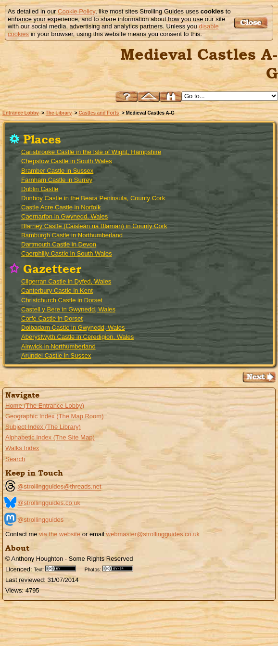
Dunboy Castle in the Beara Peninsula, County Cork (93, 198)
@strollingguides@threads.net (59, 486)
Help (126, 96)
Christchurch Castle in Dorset (61, 300)
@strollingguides (40, 519)
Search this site (171, 96)
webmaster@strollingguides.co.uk (153, 534)
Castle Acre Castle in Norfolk (61, 207)
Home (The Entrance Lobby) (44, 405)
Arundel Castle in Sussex (56, 355)
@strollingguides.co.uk (48, 502)
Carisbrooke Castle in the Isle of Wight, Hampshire (91, 151)
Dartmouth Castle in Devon (58, 244)
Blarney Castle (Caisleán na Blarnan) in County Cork (94, 226)
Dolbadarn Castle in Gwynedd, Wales (73, 327)
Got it (252, 22)
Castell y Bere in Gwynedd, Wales (68, 309)
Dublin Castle (39, 189)
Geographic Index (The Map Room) (54, 416)
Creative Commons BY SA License (121, 568)
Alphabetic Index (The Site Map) (50, 437)
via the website (59, 534)
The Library (59, 113)
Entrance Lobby (20, 113)
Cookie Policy (76, 11)
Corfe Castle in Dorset (52, 318)
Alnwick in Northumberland (58, 346)
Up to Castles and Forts (149, 96)
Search (15, 459)
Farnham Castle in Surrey (56, 179)
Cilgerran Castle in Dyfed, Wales (66, 281)
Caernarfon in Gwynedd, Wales (64, 216)
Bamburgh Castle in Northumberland (72, 235)
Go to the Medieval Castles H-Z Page (259, 377)
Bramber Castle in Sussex (57, 170)
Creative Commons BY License (64, 568)
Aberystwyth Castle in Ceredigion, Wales (77, 336)
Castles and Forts (98, 113)
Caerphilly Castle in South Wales (66, 253)
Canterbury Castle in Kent (57, 290)
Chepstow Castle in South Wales (66, 161)
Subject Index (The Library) (43, 426)
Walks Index (22, 448)
